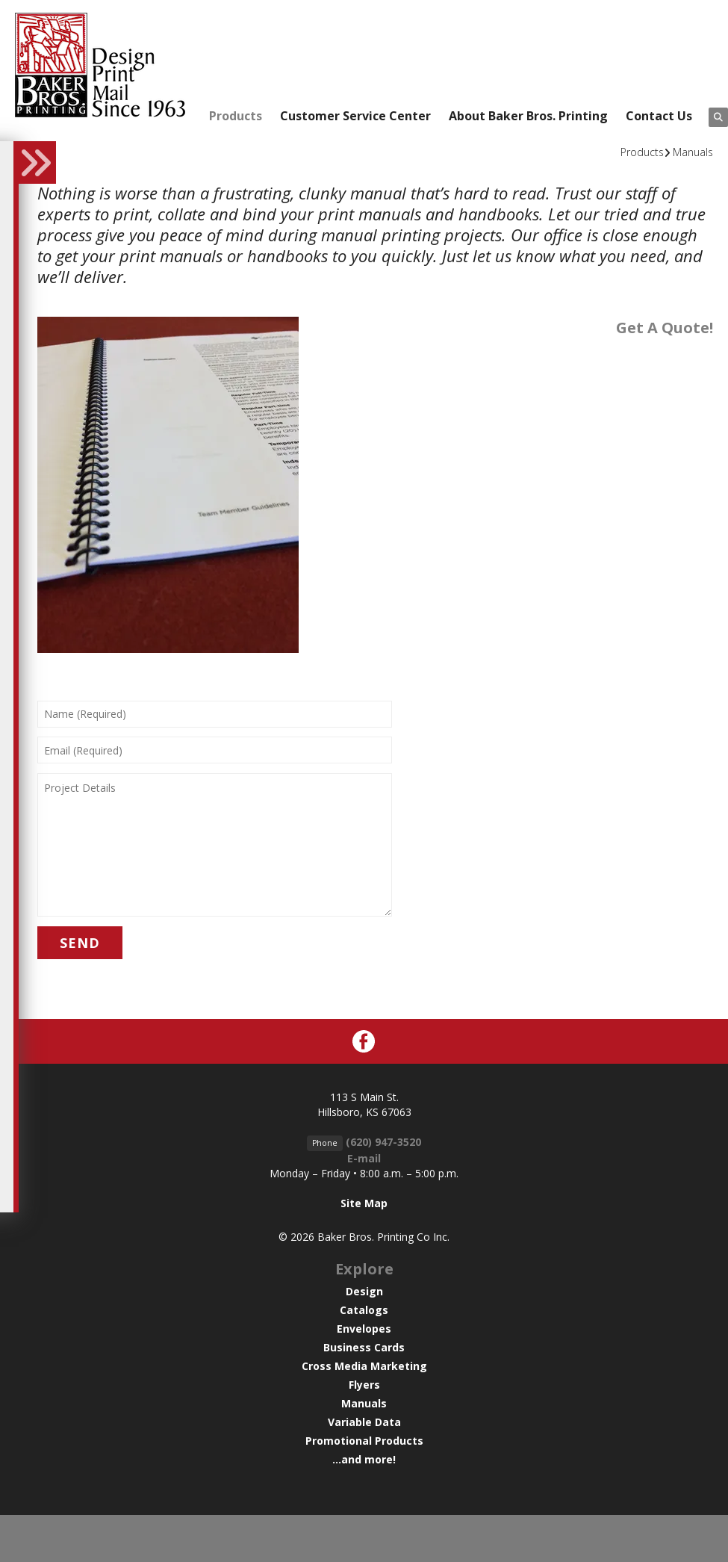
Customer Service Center (355, 116)
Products (235, 116)
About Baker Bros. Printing (528, 116)
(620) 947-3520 (383, 1142)
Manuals (693, 152)
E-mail (364, 1158)
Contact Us (659, 116)
